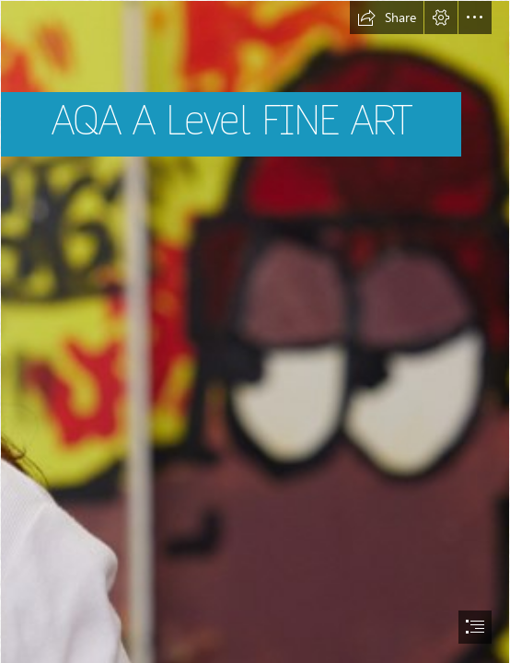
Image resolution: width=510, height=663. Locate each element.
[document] (255, 331)
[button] (386, 17)
